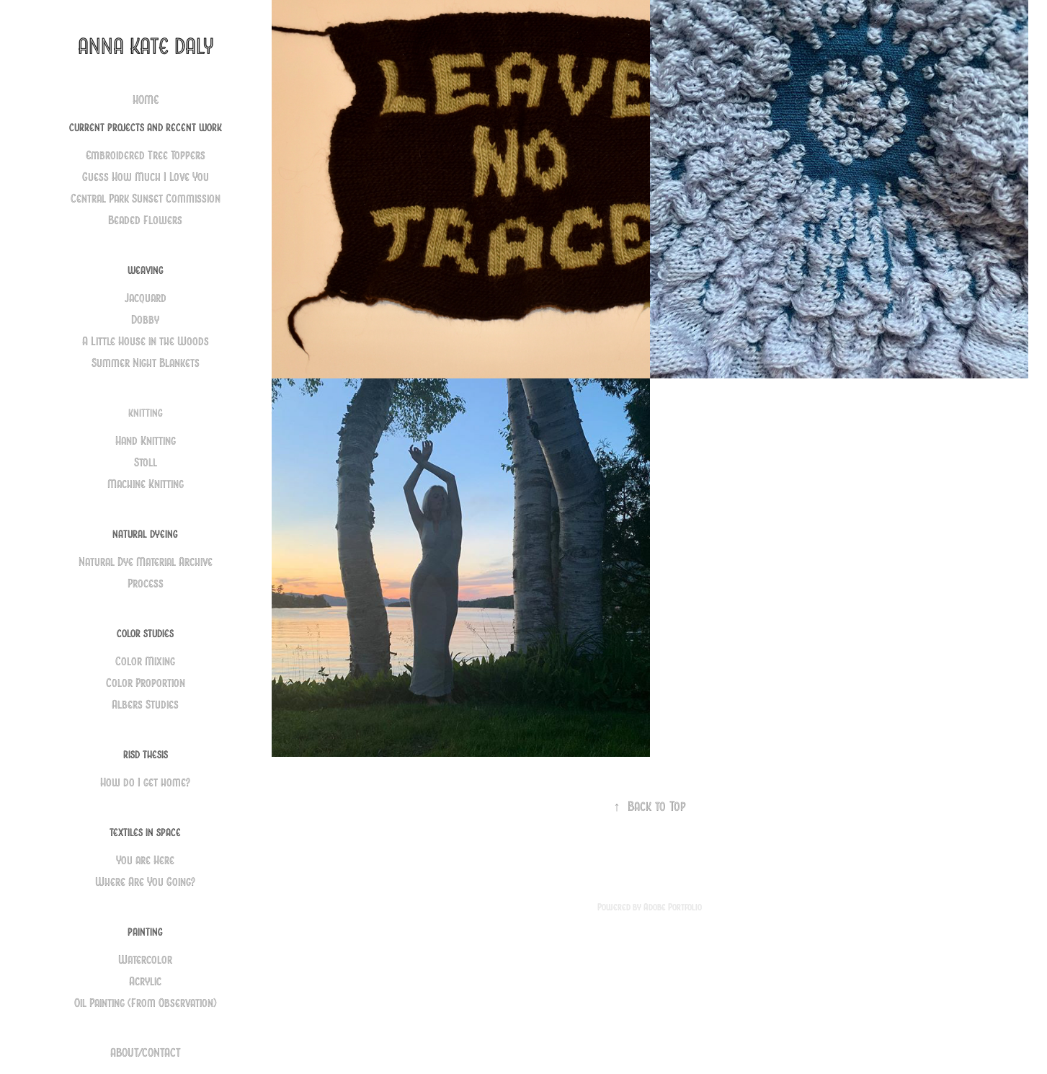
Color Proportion (145, 683)
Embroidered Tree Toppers (145, 155)
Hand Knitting (145, 440)
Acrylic (145, 981)
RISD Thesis (145, 754)
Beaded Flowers (145, 220)
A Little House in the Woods (145, 341)
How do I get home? (145, 782)
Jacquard (145, 298)
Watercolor (145, 959)
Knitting (145, 413)
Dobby (145, 319)
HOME (146, 99)
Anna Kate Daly (145, 46)
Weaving (146, 270)
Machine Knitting (145, 484)
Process (146, 583)
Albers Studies (145, 704)
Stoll (145, 462)
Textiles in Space (145, 832)
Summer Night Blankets (146, 362)
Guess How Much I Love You (145, 177)
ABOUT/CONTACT (145, 1052)
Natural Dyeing (145, 534)
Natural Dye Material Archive (146, 561)
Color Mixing (145, 661)
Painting (145, 932)
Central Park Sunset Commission (145, 198)
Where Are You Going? (145, 881)
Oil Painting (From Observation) (145, 1003)
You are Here (145, 860)
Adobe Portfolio (672, 907)
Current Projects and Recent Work (145, 127)
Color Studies (145, 633)
